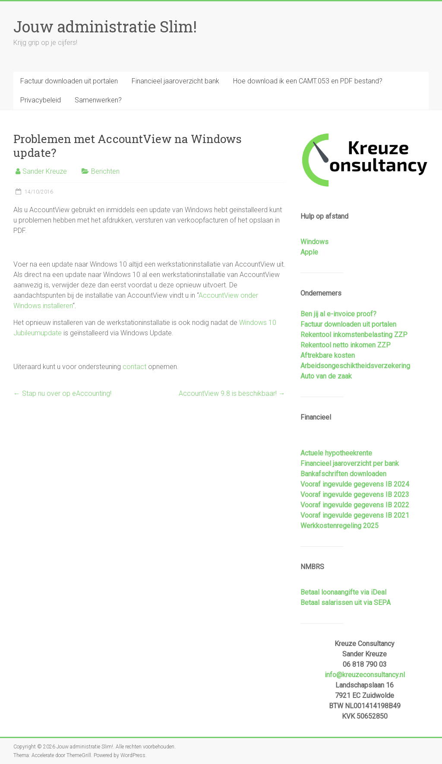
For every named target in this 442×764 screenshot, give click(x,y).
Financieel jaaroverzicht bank (175, 81)
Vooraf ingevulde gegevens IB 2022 (354, 505)
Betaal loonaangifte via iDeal (343, 592)
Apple (309, 252)
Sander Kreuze (44, 171)
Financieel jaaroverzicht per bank (349, 463)
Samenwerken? (98, 100)
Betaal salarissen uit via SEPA (345, 602)
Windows (314, 242)
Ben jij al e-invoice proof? (338, 314)
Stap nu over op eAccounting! (62, 393)
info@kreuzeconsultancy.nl (365, 675)
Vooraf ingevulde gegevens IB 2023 (354, 494)
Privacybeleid (40, 100)
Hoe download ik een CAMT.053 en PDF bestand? (307, 81)
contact (134, 367)
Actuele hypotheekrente (336, 453)
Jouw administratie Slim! (105, 26)
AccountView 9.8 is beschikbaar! (232, 393)
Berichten (105, 171)
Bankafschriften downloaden (343, 474)
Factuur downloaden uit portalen (69, 81)
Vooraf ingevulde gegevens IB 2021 (354, 515)
